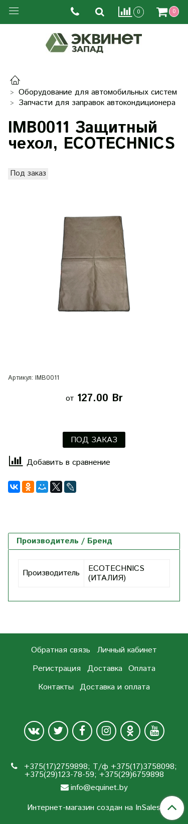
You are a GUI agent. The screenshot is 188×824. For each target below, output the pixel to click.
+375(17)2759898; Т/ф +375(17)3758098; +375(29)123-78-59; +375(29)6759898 (99, 770)
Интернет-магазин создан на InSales (93, 808)
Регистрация (57, 668)
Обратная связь (60, 650)
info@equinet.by (99, 787)
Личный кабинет (127, 650)
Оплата (141, 668)
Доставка (104, 668)
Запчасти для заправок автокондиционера (97, 103)
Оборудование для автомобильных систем (98, 92)
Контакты (56, 687)
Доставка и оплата (115, 687)
